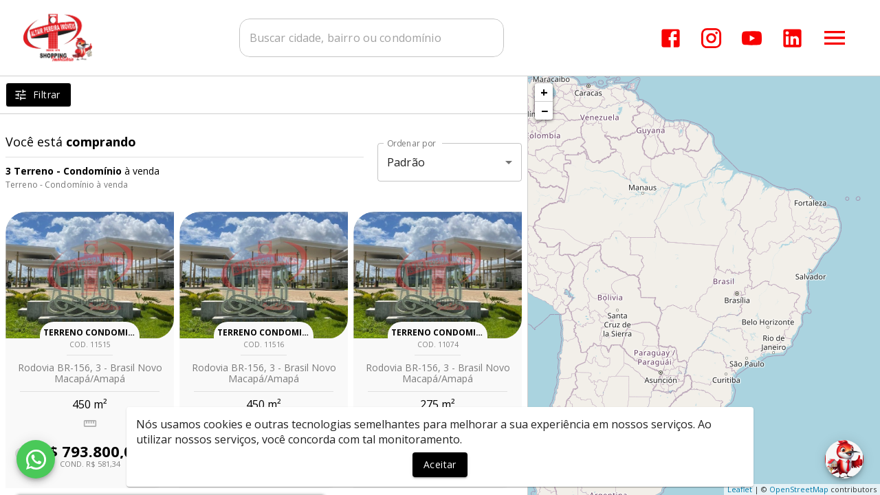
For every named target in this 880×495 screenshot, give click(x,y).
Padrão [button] (406, 162)
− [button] (544, 110)
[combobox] (371, 38)
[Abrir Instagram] (711, 38)
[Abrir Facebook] (671, 38)
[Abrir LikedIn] (792, 38)
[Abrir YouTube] (752, 38)
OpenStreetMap (798, 489)
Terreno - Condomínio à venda (67, 184)
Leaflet (739, 489)
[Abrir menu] (835, 38)
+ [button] (544, 92)
